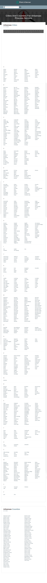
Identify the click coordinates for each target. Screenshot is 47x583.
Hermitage (16, 205)
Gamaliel (5, 170)
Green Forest (27, 175)
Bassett (4, 61)
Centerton (16, 100)
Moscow (36, 266)
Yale (4, 456)
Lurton (36, 252)
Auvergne (37, 42)
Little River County (7, 509)
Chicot (25, 87)
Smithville (16, 389)
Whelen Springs (27, 430)
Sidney (15, 381)
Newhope (26, 295)
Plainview (26, 327)
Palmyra (5, 324)
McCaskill (16, 275)
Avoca (36, 45)
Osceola (26, 312)
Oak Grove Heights (7, 309)
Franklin (36, 154)
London (25, 256)
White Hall (26, 432)
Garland (5, 172)
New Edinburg (17, 295)
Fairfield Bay (5, 153)
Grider (36, 169)
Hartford (5, 208)
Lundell (36, 251)
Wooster (36, 443)
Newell (15, 300)
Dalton (4, 121)
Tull (25, 403)
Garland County (27, 490)
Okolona (15, 309)
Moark (25, 274)
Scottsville (5, 389)
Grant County (27, 491)
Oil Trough (16, 308)
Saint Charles (6, 372)
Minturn (25, 270)
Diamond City (27, 121)
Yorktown (26, 454)
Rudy (36, 356)
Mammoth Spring (6, 274)
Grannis (15, 184)
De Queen (5, 129)
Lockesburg (26, 255)
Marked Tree (6, 287)
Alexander (5, 42)
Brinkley (36, 63)
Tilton (15, 398)
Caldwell (5, 91)
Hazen (15, 197)
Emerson (16, 144)
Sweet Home (37, 385)
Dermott (15, 129)
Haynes (15, 196)
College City (26, 103)
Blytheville (26, 65)
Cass (4, 109)
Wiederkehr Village (28, 439)
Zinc (4, 462)
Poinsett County (6, 529)
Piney (25, 324)
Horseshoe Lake (27, 210)
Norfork (25, 299)
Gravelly (26, 171)
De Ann (4, 127)
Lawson (15, 251)
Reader (4, 359)
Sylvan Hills (37, 388)
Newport (26, 296)
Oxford (25, 317)
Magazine (5, 268)
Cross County (6, 507)
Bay (4, 67)
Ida (4, 216)
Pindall (15, 340)
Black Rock (16, 80)
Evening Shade (27, 146)
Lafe (4, 247)
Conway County (6, 501)
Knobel (25, 239)
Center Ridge (16, 99)
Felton (15, 152)
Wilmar (25, 445)
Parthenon (5, 337)
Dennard (15, 126)
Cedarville (16, 95)
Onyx (25, 308)
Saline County (27, 512)
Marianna (5, 283)
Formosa (26, 154)
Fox (35, 153)
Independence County (28, 498)
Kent (15, 235)
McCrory (15, 277)
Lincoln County (27, 508)
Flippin (15, 158)
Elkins (15, 140)
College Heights (27, 104)
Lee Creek (16, 255)
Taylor (4, 400)
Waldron (5, 435)
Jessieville (26, 227)
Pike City (16, 339)
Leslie (15, 259)
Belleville (5, 81)
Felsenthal (5, 162)
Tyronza (36, 402)
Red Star (5, 363)
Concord (26, 111)
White (25, 431)
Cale (4, 92)
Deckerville (16, 118)
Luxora (36, 253)
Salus (4, 382)
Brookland (37, 64)
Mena (15, 287)
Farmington (5, 160)
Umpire (4, 413)
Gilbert (4, 184)
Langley (15, 247)
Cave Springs (16, 91)
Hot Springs (37, 190)
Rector (4, 362)
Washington (5, 445)
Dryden (25, 131)
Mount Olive (37, 271)
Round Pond (37, 354)
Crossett (36, 102)
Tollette (15, 403)
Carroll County (6, 492)
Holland (26, 198)
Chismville (26, 90)
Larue (15, 248)
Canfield (5, 102)
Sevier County (27, 517)
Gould (15, 180)
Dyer (36, 122)
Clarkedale (26, 92)
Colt (25, 108)
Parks (4, 335)
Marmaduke (5, 289)
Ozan (36, 306)
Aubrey (36, 38)
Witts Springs (37, 436)
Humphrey (37, 200)
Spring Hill (26, 376)
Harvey (4, 210)
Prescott (36, 331)
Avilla (36, 43)
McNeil (15, 283)
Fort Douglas (27, 157)
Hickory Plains (17, 206)
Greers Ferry (27, 183)
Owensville (26, 315)
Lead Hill (15, 253)
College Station (27, 106)
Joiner (25, 229)
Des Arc (15, 130)
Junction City (37, 227)
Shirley (15, 380)
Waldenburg (5, 432)
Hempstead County (28, 494)
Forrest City (26, 156)
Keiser (4, 237)
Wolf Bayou (37, 438)
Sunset (36, 382)
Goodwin (16, 176)
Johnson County (27, 503)
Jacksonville (5, 225)
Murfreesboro (37, 283)
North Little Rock (38, 297)
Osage (25, 310)
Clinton (25, 99)
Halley (4, 193)
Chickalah (16, 112)
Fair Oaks (5, 152)
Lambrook (5, 257)
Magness (5, 269)
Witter (36, 435)
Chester (15, 111)
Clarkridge (26, 94)
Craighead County (7, 503)
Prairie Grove (37, 327)
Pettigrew (16, 335)
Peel (15, 327)
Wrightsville (37, 444)
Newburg (16, 299)
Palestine (5, 323)
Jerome (15, 229)
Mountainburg (38, 281)
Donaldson (26, 127)
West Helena (16, 443)
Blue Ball (26, 59)
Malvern (5, 273)
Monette (26, 275)
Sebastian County (28, 516)
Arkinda (26, 45)
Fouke (25, 160)
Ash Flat (26, 47)
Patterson (5, 340)
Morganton (26, 283)
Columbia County (6, 500)
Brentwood (37, 56)
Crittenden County (7, 505)
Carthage (5, 106)
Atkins (36, 37)
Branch (25, 81)
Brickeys (36, 59)
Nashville (5, 295)
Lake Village (5, 253)
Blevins (25, 57)
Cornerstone (37, 90)
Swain (36, 384)
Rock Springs (16, 364)
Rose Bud (26, 363)
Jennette (15, 225)
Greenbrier (26, 176)
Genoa (4, 178)
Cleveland (26, 96)
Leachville (16, 252)
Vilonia (15, 423)
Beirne (4, 76)
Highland (26, 192)
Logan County (6, 511)
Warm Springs (6, 441)
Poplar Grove (27, 336)
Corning (36, 92)
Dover (25, 129)
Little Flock (26, 252)
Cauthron (16, 88)
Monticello (26, 278)
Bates (4, 63)
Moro (25, 285)
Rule (36, 358)
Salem (4, 380)
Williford (26, 441)
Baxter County (6, 486)
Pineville (26, 323)
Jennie (15, 227)
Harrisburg (5, 205)
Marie (4, 285)
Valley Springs (6, 419)
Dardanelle (5, 125)
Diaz (25, 122)
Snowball (26, 371)
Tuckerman (26, 402)
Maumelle (16, 269)
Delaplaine (16, 121)
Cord (36, 87)
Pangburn (5, 326)
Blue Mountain (27, 61)
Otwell (25, 313)
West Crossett (17, 440)
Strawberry (26, 392)
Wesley (15, 438)
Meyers (25, 265)
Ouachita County (6, 524)
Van (4, 421)
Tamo (4, 398)
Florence (15, 161)
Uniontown (16, 412)
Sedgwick (16, 371)
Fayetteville (5, 161)
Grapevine (26, 169)
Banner (4, 57)
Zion (15, 462)
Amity (15, 45)
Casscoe (5, 111)
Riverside (16, 362)
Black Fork (16, 77)
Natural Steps (6, 299)
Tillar (4, 406)
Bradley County (6, 490)
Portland (26, 339)
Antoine (15, 48)
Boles (25, 69)
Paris (4, 330)
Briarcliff (36, 57)
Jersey (25, 224)
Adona (4, 37)
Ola (14, 310)
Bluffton (26, 64)
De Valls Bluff (6, 130)
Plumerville (26, 330)
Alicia (4, 43)
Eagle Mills (5, 138)
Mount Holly (37, 268)
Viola (25, 421)
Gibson (4, 182)
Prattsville (37, 330)
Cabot (4, 87)
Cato (4, 112)
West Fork (16, 441)
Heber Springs (17, 198)
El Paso (15, 138)
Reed (15, 354)
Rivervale (16, 363)
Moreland (26, 282)
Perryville (16, 333)
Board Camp (27, 67)
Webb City (16, 432)
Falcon (4, 157)
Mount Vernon (38, 274)
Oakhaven (5, 312)
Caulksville (16, 87)
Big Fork (15, 68)
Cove (36, 96)
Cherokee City (17, 107)
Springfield (26, 380)
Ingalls (15, 216)
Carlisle (4, 104)
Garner (4, 174)
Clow (25, 100)
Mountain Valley (38, 278)
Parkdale (5, 331)
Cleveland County (7, 499)
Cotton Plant (37, 95)
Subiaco (36, 375)
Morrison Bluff (27, 289)
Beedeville (5, 74)
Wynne (36, 445)
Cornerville (37, 91)
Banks (4, 56)
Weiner (15, 434)
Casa (4, 107)
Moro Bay (26, 286)
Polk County (5, 530)
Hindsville (26, 194)
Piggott (15, 337)
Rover (36, 355)
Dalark (4, 120)
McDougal (16, 278)
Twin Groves (37, 399)
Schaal (4, 385)
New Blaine (5, 300)
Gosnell (15, 179)
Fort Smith (26, 158)
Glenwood (16, 175)
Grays (25, 174)
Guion (36, 172)
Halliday (5, 194)
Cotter (36, 94)
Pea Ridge (5, 341)
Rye (36, 362)
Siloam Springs (17, 384)
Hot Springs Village (39, 192)
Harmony (5, 201)
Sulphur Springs (38, 378)
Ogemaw (16, 306)
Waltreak (5, 438)
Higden (15, 209)
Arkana (25, 42)
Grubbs (36, 171)
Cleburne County (6, 498)
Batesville (5, 64)
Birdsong (16, 73)
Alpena (15, 39)
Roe (25, 355)
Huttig (36, 205)
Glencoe (15, 172)
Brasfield (36, 55)
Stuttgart (36, 373)
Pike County (5, 528)
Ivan (25, 216)
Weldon (15, 435)
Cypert (36, 107)
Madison (5, 266)
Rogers (25, 356)
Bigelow (15, 69)
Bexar (15, 65)
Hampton (5, 197)
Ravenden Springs (7, 358)
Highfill (25, 190)
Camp (4, 99)
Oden (4, 315)
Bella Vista (5, 78)
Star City (26, 384)
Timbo (15, 399)
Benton (15, 57)
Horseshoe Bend (27, 209)
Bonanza (26, 70)
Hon (25, 204)
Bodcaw (26, 68)
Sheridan (16, 376)
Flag (15, 157)
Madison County (6, 513)
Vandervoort (5, 423)
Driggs (25, 130)
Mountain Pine (38, 277)
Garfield (5, 171)
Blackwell (26, 56)
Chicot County (6, 494)
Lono (25, 257)
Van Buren (5, 422)
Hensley (15, 204)
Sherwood (16, 378)
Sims (15, 385)
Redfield (5, 364)
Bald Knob (5, 55)
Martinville (16, 266)
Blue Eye (26, 60)
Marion (4, 286)
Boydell (25, 76)
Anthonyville (16, 47)
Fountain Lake (27, 162)
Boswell (26, 74)
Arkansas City (27, 43)
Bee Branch (5, 72)
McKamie (16, 281)
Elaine (15, 139)
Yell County (26, 528)
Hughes (36, 197)
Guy (36, 176)
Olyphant (16, 314)
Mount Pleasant (38, 273)
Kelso (4, 238)
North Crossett (38, 296)
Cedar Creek (16, 94)
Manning (5, 278)
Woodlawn (37, 440)
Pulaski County (6, 534)
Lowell (36, 248)
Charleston (16, 104)
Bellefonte (5, 80)
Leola (15, 256)
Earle (4, 139)
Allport (4, 47)
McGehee (16, 279)
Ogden (4, 317)
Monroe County (6, 518)
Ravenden (5, 356)
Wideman (26, 436)
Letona (25, 246)
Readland (5, 360)
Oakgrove (5, 310)
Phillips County (6, 526)
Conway (26, 112)
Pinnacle (26, 326)
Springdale (26, 378)
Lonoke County (6, 512)
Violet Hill (26, 422)
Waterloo (5, 447)
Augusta (36, 39)
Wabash (5, 430)
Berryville (16, 61)
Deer (15, 120)
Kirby (25, 238)
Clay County (5, 496)
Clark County (6, 495)
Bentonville (16, 59)
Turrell (36, 398)
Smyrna (15, 390)
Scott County (27, 513)
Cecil (15, 92)
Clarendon (26, 91)
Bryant (36, 65)
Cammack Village (6, 98)
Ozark (36, 308)
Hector (15, 200)
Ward (4, 440)
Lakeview (5, 255)
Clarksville (26, 95)
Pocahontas (26, 331)
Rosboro (26, 362)
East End (5, 142)
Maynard (15, 271)
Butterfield (37, 76)
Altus (15, 42)
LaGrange (5, 248)
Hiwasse (26, 197)
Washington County (28, 524)
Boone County (6, 488)
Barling (4, 59)
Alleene (4, 46)
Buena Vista (37, 68)
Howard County (27, 496)
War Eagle (5, 439)
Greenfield (26, 178)
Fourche (36, 152)
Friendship (37, 157)
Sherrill (15, 377)
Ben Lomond (16, 56)
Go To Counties (6, 25)
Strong (36, 371)
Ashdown (26, 48)
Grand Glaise (16, 183)
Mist (25, 271)
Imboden (5, 218)
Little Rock (26, 253)
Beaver (4, 70)
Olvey (15, 313)
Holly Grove (26, 201)
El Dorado (5, 146)
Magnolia (5, 271)
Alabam (4, 39)
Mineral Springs (27, 269)
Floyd (15, 162)
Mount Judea (37, 270)
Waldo (4, 434)
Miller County (6, 516)
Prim (36, 332)
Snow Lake (16, 392)
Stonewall (26, 389)
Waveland (16, 430)
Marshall (15, 265)
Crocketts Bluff (38, 100)
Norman (26, 300)
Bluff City (26, 63)
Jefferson (16, 224)
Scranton (5, 390)
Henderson (16, 202)
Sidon (15, 382)
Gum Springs (37, 174)
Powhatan (37, 324)
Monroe (26, 277)
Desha (15, 131)
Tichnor (4, 404)
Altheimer (16, 41)
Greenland (26, 179)
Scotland (5, 386)
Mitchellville (26, 273)
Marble (4, 281)
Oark (4, 314)
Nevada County (6, 521)
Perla (15, 330)
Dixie (25, 125)
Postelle (26, 340)
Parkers (5, 332)
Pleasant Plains (27, 328)
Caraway (5, 103)
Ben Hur (15, 55)
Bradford (26, 78)
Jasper (4, 229)
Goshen (15, 178)
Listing (25, 564)
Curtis (36, 104)
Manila (4, 277)
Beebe (4, 73)
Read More (3, 568)
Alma (4, 48)
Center (15, 96)
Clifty (25, 98)
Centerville (16, 102)
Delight (15, 124)
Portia (25, 337)
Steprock (26, 388)
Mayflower (16, 270)
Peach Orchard (17, 323)
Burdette (36, 72)
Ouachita (26, 314)
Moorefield (26, 281)
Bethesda (16, 64)
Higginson (16, 210)
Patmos (4, 339)
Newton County (6, 522)
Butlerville (37, 74)
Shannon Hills (17, 373)
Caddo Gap (5, 88)
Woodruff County (27, 526)
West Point (16, 445)
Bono (25, 72)
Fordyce (26, 152)
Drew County (27, 484)
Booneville (26, 73)
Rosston (26, 364)
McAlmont (16, 274)
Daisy (4, 118)
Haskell (15, 190)
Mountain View (38, 279)
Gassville (5, 175)
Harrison (5, 206)
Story (25, 390)
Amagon (15, 43)
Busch (36, 73)
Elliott (15, 142)
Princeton (37, 333)
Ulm (4, 412)
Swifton (36, 386)
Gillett (15, 169)
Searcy (4, 392)
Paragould (5, 327)
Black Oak (16, 78)
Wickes (25, 435)
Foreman (26, 153)
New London (16, 296)
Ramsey (5, 354)
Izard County (27, 499)
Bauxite (4, 65)
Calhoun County (6, 491)
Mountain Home (38, 275)
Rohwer (26, 358)
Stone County (27, 520)
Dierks (25, 124)
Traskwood (26, 398)
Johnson (26, 228)
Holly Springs (27, 202)
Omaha (15, 317)
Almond (15, 37)
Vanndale (16, 419)
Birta (15, 74)
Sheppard (16, 375)
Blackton (26, 55)
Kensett (4, 239)
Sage (4, 371)
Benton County (6, 487)
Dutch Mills (37, 121)
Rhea (15, 358)
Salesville (5, 381)
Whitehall (26, 434)
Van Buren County (28, 522)
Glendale (16, 174)
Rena (15, 355)
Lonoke (25, 259)
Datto (4, 126)
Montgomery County (7, 520)
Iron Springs (16, 218)
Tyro (36, 400)
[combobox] (12, 7)
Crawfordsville (38, 99)
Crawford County (6, 504)
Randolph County (28, 509)
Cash (4, 108)
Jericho (15, 228)
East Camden (6, 140)
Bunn (36, 70)
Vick (15, 421)
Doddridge (26, 126)
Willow (25, 444)
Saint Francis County (28, 511)
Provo (36, 335)
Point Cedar (26, 332)
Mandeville (5, 275)
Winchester (37, 431)
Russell (36, 359)
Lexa (25, 248)
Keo (15, 237)
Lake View (5, 252)
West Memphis (17, 444)
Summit (36, 381)
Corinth (36, 88)
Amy (15, 46)
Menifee (15, 289)
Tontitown (16, 406)
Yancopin (16, 454)
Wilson (25, 448)
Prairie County (6, 533)
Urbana (15, 413)
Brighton (36, 61)
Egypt (4, 144)
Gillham (15, 170)
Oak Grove (5, 308)
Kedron (4, 235)
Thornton (5, 403)
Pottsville (37, 323)
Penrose (15, 328)
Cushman (37, 106)
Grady (15, 182)
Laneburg (16, 246)
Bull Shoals (37, 69)
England (26, 138)
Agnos (4, 38)
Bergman (16, 60)
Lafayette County (27, 504)
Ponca (25, 335)
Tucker (25, 400)
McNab (15, 282)
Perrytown (16, 332)
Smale (15, 388)
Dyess (36, 124)
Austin (36, 41)
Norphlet (36, 295)
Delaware (16, 122)
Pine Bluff (16, 341)
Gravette (26, 172)
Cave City (16, 90)
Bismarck (16, 76)
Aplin (25, 37)
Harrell (4, 202)
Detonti (25, 118)
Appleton (26, 38)
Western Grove (17, 447)
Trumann (26, 399)
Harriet (4, 204)
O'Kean (4, 306)
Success (36, 376)
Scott (4, 388)
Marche (4, 282)
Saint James (5, 375)
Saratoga (5, 384)
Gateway (5, 176)
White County (27, 525)
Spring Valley (27, 377)
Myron (36, 286)
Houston (36, 193)
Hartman (5, 209)
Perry (15, 331)
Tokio (15, 402)
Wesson (15, 439)
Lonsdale (37, 246)
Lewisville (26, 247)
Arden (25, 39)
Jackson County (27, 500)
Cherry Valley (16, 109)
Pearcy (15, 324)
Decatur (5, 131)
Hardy (4, 200)
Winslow (36, 432)
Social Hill (26, 372)
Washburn (5, 444)
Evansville (26, 144)
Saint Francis (6, 373)
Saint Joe (5, 376)
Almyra (15, 38)
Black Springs (17, 81)
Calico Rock (5, 94)
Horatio (25, 208)
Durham (36, 120)
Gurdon (36, 175)
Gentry (4, 179)
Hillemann (26, 193)
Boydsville (26, 77)
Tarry (4, 399)
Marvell (15, 268)
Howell (36, 194)
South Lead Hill (27, 373)
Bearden (5, 69)
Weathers (16, 431)
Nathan (4, 296)
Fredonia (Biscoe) (38, 156)
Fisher (15, 154)
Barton (4, 60)
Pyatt (36, 336)
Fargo (4, 158)
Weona (15, 436)
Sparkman (26, 375)
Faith (4, 156)
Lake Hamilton (6, 251)
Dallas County (6, 508)
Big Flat (15, 67)
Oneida (25, 306)
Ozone (36, 309)
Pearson (15, 326)
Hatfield (15, 192)
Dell (14, 125)
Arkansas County (6, 483)
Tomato (15, 404)
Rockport (26, 354)
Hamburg (5, 196)
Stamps (26, 382)
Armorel (26, 46)
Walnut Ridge (6, 436)
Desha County (27, 483)
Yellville (15, 456)
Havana (15, 194)
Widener (26, 438)
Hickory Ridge (17, 208)
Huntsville (37, 204)
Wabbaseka (5, 431)
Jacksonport (5, 224)
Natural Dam (6, 297)
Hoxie (36, 196)
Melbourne (16, 286)
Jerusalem (26, 225)
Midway (26, 268)
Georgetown (5, 180)
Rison (15, 360)
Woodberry (37, 439)
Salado (4, 378)
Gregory (26, 184)
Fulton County (27, 488)
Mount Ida (37, 269)
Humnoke (37, 198)
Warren (4, 443)
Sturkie (36, 372)
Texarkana (5, 402)
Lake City (5, 250)
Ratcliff (4, 355)
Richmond (16, 359)
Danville (5, 124)
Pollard (25, 333)
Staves (25, 385)
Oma (15, 315)
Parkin (4, 333)
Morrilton (26, 287)
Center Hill (16, 98)
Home (25, 562)
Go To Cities (5, 478)
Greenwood (26, 182)
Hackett (4, 190)
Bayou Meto (5, 68)
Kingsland (26, 235)
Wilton (36, 430)
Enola (25, 139)
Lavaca (15, 250)
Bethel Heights (17, 63)
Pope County (6, 532)
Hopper (25, 206)
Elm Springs (16, 143)
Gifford (4, 183)
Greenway (26, 180)
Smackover (16, 386)
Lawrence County (28, 505)
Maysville (16, 273)
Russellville (37, 360)
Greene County (27, 492)
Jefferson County (27, 501)
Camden (5, 96)
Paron (4, 336)
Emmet (15, 146)
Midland (26, 266)
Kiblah (15, 238)
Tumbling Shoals (27, 404)
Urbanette (26, 412)
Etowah (25, 140)
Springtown (26, 381)
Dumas (36, 118)
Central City (16, 103)
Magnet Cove (6, 270)
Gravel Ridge (27, 170)
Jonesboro (37, 224)
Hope (25, 205)
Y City (4, 454)
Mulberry (36, 282)
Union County (27, 521)
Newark (15, 297)
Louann (36, 247)
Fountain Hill (26, 161)
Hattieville (16, 193)
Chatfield (16, 106)
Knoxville (37, 235)
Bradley (26, 80)
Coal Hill (26, 102)
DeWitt (25, 120)
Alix (4, 45)
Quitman (5, 348)
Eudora (25, 142)
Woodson (37, 441)
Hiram (25, 196)
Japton (4, 228)
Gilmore (15, 171)
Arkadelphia (26, 41)
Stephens (26, 386)
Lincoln (25, 251)
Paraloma (5, 328)
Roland (25, 359)
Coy (36, 98)
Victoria (15, 422)
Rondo (25, 360)
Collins (25, 107)
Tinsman (15, 400)
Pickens (15, 336)
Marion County (6, 515)
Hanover (5, 198)
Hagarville (5, 192)
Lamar (4, 256)
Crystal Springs (38, 103)
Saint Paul (5, 377)
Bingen (15, 72)
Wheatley (16, 448)
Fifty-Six (15, 153)
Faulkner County (27, 486)
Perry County (6, 525)
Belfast (4, 77)
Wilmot (25, 447)
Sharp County (27, 518)
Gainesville (5, 169)
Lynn (36, 255)
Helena (15, 201)
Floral (15, 160)
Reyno (15, 356)
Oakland (5, 313)
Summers (37, 380)
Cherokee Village (17, 108)
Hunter (36, 201)
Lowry (36, 250)
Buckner (36, 67)
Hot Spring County (28, 495)
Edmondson (5, 143)
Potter (25, 341)
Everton (36, 138)
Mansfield (5, 279)
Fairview (5, 154)
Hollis (25, 200)
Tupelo (25, 406)
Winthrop (37, 434)
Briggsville (37, 60)
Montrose (26, 279)
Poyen (36, 326)
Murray (36, 285)
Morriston (37, 265)
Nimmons (26, 297)
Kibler (15, 239)
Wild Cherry (26, 440)
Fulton (36, 158)
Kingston (26, 237)
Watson (4, 448)
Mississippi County (7, 517)
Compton (26, 109)
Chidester (26, 88)
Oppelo (25, 309)
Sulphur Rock (37, 377)
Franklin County (27, 487)
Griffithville (37, 170)
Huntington (37, 202)
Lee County (26, 507)
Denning (15, 127)
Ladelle (4, 246)
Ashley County (6, 484)
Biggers (15, 70)
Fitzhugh (15, 156)
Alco (4, 41)
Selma (15, 372)
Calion (4, 95)
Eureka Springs (27, 143)
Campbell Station (6, 100)
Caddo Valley (6, 90)
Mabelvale (5, 265)
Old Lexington (17, 312)
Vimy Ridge (26, 419)
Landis (4, 259)
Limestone (26, 250)
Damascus (5, 122)
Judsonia (37, 225)
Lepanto (15, 257)
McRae (15, 285)
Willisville (26, 443)
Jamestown (5, 227)
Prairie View (37, 328)
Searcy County (27, 515)
